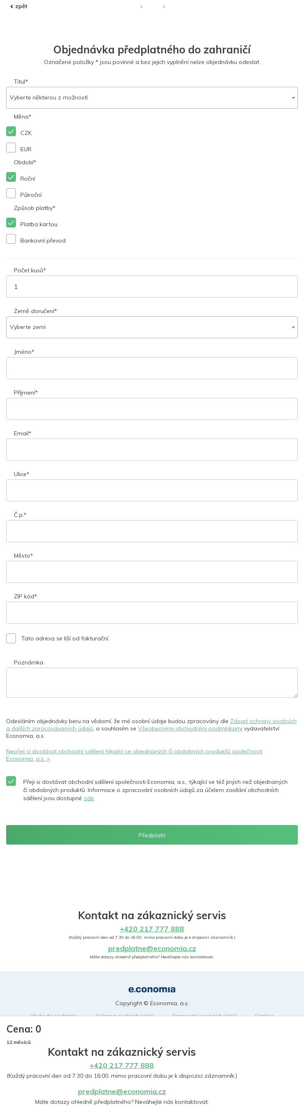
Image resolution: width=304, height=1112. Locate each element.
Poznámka (28, 662)
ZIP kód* (25, 596)
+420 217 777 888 (122, 1065)
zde (89, 798)
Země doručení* (35, 311)
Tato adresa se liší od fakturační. (65, 638)
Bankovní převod (43, 240)
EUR (25, 149)
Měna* (22, 116)
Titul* (21, 81)
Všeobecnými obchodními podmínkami (190, 728)
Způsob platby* (34, 208)
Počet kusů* (30, 270)
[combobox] (152, 98)
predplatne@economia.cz (122, 1091)
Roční (27, 178)
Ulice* (21, 474)
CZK (25, 133)
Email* (22, 433)
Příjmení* (26, 392)
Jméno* (24, 351)
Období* (25, 162)
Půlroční (31, 195)
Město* (23, 555)
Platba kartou (39, 224)
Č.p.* (20, 514)
